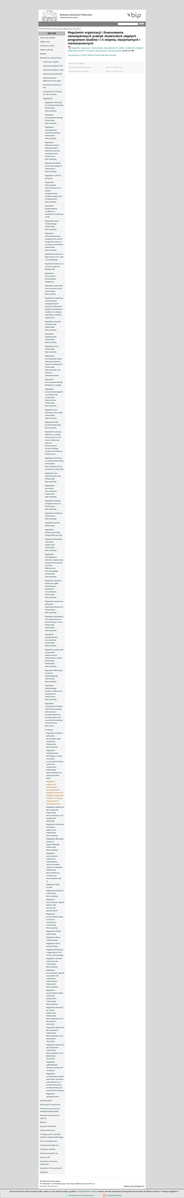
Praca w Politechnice (48, 1141)
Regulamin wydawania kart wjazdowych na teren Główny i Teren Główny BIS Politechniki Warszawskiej (54, 623)
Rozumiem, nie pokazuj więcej (81, 1195)
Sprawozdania (46, 1100)
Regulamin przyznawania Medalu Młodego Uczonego (54, 382)
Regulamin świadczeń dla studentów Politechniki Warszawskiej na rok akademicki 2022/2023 (55, 1051)
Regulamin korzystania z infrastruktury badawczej (50, 277)
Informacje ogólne (47, 37)
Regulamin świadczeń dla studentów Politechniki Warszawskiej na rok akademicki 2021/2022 (55, 1034)
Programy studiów (47, 1149)
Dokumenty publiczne (49, 1153)
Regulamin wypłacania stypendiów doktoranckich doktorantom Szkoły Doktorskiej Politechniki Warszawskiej (54, 658)
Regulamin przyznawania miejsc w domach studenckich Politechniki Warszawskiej (55, 921)
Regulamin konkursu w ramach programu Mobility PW (54, 266)
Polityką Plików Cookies (87, 1191)
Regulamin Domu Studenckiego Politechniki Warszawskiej (52, 225)
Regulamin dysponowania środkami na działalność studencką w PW (54, 211)
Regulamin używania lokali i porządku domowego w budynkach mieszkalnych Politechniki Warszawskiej (53, 589)
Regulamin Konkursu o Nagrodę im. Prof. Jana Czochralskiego (54, 257)
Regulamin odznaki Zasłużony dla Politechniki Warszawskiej (53, 325)
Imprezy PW (45, 1157)
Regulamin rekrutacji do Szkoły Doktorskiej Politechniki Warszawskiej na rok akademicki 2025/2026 (54, 464)
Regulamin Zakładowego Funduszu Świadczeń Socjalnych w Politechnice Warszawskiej (53, 692)
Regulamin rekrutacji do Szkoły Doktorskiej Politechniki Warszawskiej (54, 106)
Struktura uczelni (47, 45)
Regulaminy (68, 29)
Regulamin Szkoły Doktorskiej (52, 524)
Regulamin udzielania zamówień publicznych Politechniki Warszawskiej (53, 545)
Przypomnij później (114, 1195)
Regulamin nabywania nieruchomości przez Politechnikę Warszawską (54, 290)
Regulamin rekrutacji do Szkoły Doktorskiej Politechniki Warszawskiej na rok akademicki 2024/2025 (54, 1016)
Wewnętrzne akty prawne (54, 29)
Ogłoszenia (45, 41)
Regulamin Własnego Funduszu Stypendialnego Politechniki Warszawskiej (53, 676)
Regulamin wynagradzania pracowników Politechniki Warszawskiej (51, 640)
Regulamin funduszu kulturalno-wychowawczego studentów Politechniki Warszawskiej (54, 740)
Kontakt (43, 1186)
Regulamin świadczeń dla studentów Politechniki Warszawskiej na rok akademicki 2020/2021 (55, 814)
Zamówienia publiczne (49, 1145)
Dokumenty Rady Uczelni (53, 70)
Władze (43, 53)
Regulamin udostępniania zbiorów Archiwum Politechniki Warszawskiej (52, 133)
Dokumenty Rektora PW (53, 66)
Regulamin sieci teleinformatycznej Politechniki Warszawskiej (53, 477)
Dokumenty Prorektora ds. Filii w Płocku (52, 93)
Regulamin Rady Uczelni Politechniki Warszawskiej (53, 425)
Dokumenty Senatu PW (52, 74)
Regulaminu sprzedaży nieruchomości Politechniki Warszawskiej (51, 491)
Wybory (43, 1122)
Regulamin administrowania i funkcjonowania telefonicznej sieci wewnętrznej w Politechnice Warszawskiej (52, 151)
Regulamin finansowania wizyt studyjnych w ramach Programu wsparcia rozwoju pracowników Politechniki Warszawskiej (54, 242)
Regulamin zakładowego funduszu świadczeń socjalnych (54, 1066)
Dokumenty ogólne (51, 62)
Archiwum (77, 29)
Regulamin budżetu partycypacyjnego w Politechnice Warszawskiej (53, 167)
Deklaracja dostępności (134, 1186)
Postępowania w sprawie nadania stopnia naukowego (51, 1136)
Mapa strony (52, 1186)
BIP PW (41, 29)
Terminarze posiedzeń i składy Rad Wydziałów (50, 1110)
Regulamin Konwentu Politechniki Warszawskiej (55, 893)
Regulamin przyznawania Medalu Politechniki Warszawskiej (54, 119)
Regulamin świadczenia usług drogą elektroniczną (53, 532)
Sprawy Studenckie (48, 1126)
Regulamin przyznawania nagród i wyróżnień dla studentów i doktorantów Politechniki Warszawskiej (54, 397)
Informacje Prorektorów (50, 1104)
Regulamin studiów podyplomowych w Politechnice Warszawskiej (53, 505)
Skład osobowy (46, 49)
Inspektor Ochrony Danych (51, 1168)
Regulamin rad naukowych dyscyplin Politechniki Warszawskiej (54, 414)
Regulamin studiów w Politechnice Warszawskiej (54, 516)
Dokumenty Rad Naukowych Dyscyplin (52, 79)
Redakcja (44, 1172)
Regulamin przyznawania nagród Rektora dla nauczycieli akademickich (55, 905)
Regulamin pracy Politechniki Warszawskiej (52, 349)
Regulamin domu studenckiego (53, 939)
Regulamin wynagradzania (52, 1095)
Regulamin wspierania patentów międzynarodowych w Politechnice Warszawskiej (54, 607)
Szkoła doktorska (47, 1130)
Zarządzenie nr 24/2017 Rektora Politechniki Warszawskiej (92, 55)
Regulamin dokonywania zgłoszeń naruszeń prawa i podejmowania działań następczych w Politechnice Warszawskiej (53, 192)
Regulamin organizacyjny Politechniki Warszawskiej (51, 338)
